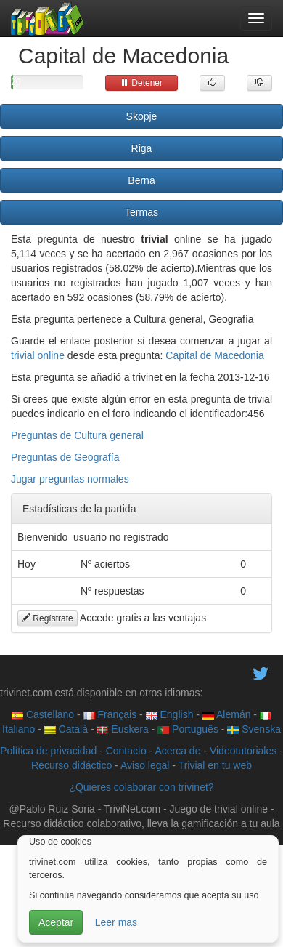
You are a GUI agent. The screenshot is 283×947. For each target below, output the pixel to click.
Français (110, 714)
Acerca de (177, 751)
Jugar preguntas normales (70, 479)
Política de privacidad (48, 751)
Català (66, 729)
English (170, 714)
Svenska (254, 729)
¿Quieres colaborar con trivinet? (141, 787)
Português (187, 729)
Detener (141, 83)
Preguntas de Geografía (65, 457)
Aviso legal (144, 765)
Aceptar (55, 922)
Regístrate (47, 618)
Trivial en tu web (215, 765)
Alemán (226, 714)
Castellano (43, 714)
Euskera (122, 729)
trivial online (38, 355)
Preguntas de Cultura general (77, 435)
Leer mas (116, 922)
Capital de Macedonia (214, 355)
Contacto (126, 751)
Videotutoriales (243, 751)
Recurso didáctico (71, 765)
